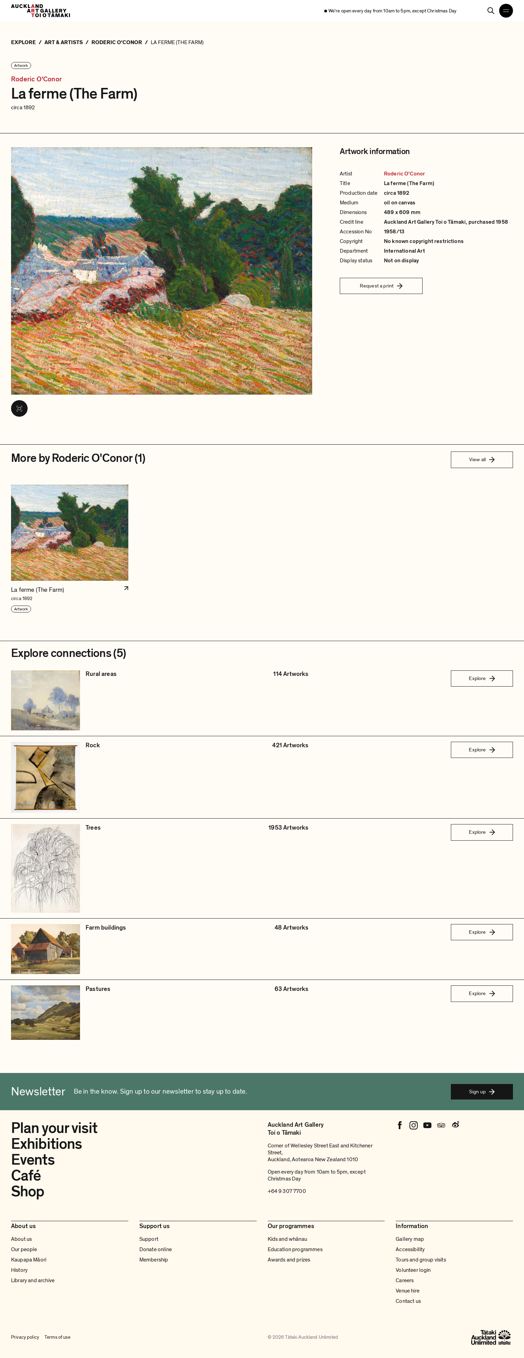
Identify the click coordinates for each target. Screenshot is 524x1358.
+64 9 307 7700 (287, 1191)
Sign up (482, 1091)
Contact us (408, 1301)
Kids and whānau (287, 1239)
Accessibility (410, 1249)
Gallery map (410, 1239)
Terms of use (57, 1337)
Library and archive (33, 1280)
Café (26, 1176)
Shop (27, 1192)
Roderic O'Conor (36, 79)
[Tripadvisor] (441, 1125)
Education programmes (295, 1249)
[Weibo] (455, 1125)
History (19, 1270)
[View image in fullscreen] (19, 408)
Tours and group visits (421, 1260)
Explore (482, 678)
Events (33, 1160)
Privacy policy (25, 1337)
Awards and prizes (289, 1260)
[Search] (491, 11)
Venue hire (407, 1291)
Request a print (381, 285)
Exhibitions (46, 1144)
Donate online (155, 1249)
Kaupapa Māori (28, 1260)
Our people (24, 1249)
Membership (153, 1260)
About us (21, 1239)
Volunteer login (413, 1270)
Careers (405, 1280)
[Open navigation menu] (506, 11)
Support (148, 1239)
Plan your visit (54, 1128)
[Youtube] (427, 1125)
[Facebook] (400, 1125)
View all (482, 459)
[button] (69, 549)
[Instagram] (413, 1125)
